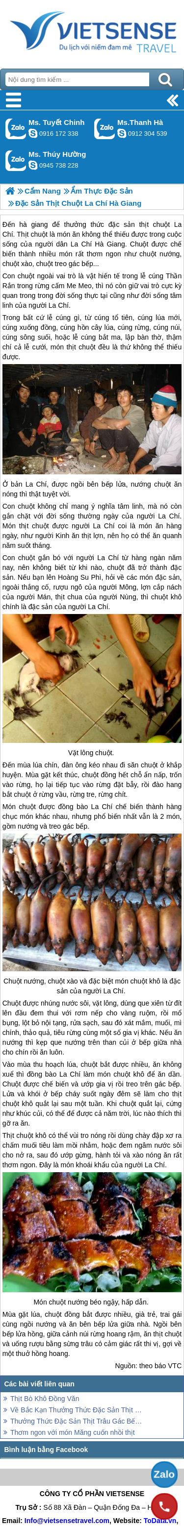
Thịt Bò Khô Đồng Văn (44, 1399)
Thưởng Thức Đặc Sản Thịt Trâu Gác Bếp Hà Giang (77, 1421)
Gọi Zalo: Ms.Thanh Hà (105, 129)
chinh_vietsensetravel (33, 133)
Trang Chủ (92, 32)
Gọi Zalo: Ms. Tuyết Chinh (16, 129)
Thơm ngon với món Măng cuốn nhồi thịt (72, 1432)
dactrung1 (33, 165)
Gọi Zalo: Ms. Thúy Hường (16, 160)
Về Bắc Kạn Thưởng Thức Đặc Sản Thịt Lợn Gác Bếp (77, 1410)
